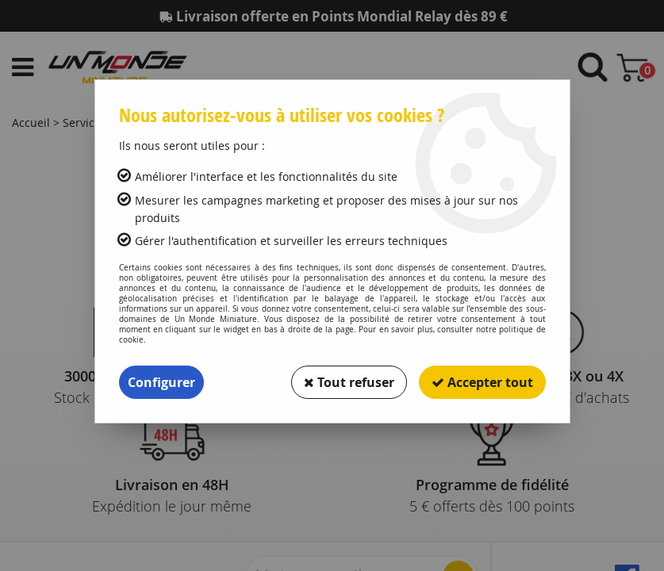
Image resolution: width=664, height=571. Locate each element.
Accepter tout (482, 382)
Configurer (161, 382)
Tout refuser (349, 382)
